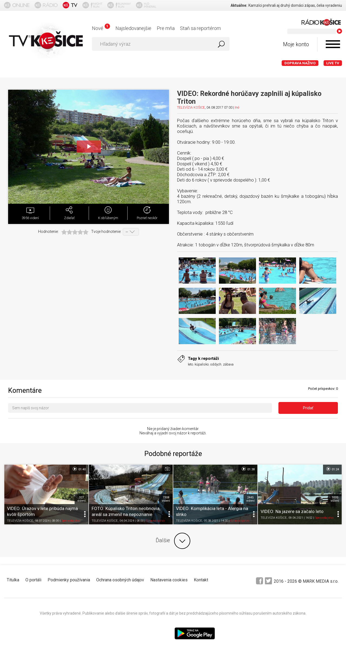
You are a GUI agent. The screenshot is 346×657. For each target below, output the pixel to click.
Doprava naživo (300, 63)
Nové (101, 28)
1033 (335, 499)
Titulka (13, 579)
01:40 (78, 469)
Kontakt (201, 579)
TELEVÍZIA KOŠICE (191, 107)
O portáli (33, 579)
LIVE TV (332, 63)
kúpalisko (202, 364)
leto (190, 364)
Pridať (308, 408)
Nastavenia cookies (169, 579)
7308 (166, 499)
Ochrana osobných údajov (120, 579)
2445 (250, 499)
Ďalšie (173, 541)
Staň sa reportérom (200, 28)
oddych (215, 364)
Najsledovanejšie (133, 28)
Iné (237, 107)
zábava (228, 364)
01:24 (332, 469)
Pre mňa (166, 28)
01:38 (247, 469)
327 (81, 499)
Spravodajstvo (70, 520)
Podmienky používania (69, 579)
